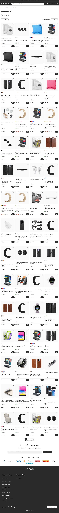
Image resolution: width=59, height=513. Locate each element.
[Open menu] (56, 4)
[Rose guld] (49, 121)
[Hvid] (16, 37)
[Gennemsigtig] (16, 371)
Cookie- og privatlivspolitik (7, 498)
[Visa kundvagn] (52, 4)
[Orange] (3, 260)
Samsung (14, 7)
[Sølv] (3, 205)
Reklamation (4, 489)
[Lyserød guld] (21, 121)
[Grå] (16, 92)
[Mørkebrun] (3, 178)
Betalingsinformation (6, 484)
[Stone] (1, 426)
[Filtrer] (5, 20)
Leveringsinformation (6, 481)
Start (2, 7)
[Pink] (2, 426)
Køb (13, 46)
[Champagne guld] (15, 121)
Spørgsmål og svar (6, 492)
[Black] (3, 426)
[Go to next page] (33, 439)
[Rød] (31, 121)
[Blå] (30, 37)
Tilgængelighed (5, 500)
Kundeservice (4, 479)
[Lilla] (20, 64)
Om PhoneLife (19, 479)
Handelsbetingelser (6, 495)
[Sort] (15, 37)
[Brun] (2, 92)
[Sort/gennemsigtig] (16, 233)
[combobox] (54, 20)
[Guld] (16, 121)
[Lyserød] (32, 37)
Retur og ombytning (6, 487)
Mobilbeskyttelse (8, 7)
